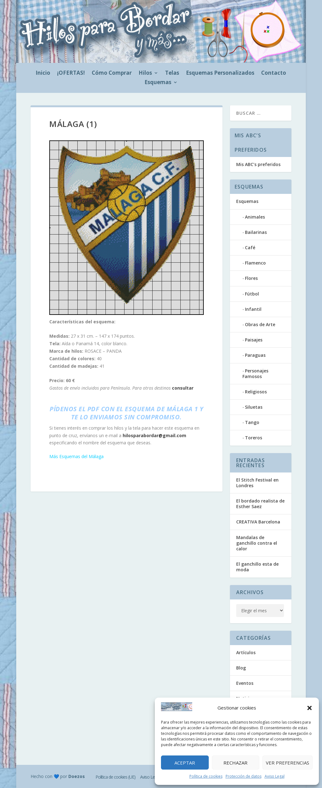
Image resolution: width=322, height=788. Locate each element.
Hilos (145, 73)
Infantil (253, 309)
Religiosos (256, 392)
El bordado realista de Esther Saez (260, 503)
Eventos (244, 683)
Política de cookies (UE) (115, 777)
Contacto (273, 73)
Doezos (76, 776)
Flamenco (255, 263)
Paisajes (253, 340)
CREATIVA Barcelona (258, 522)
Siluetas (253, 407)
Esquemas (157, 83)
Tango (252, 422)
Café (250, 247)
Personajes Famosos (255, 373)
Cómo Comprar (112, 73)
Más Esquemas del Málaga (76, 456)
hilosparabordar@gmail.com (154, 435)
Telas (172, 73)
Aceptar (184, 763)
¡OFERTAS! (71, 73)
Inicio (43, 73)
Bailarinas (256, 232)
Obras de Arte (260, 324)
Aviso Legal (275, 776)
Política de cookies (205, 776)
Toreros (253, 438)
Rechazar (235, 763)
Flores (251, 278)
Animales (255, 217)
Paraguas (255, 355)
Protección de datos (243, 776)
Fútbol (252, 294)
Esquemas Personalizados (220, 73)
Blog (241, 668)
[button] (309, 708)
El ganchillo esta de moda (257, 567)
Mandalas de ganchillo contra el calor (256, 543)
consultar (182, 388)
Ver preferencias (287, 763)
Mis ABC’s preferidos (258, 164)
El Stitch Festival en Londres (257, 482)
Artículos (246, 652)
